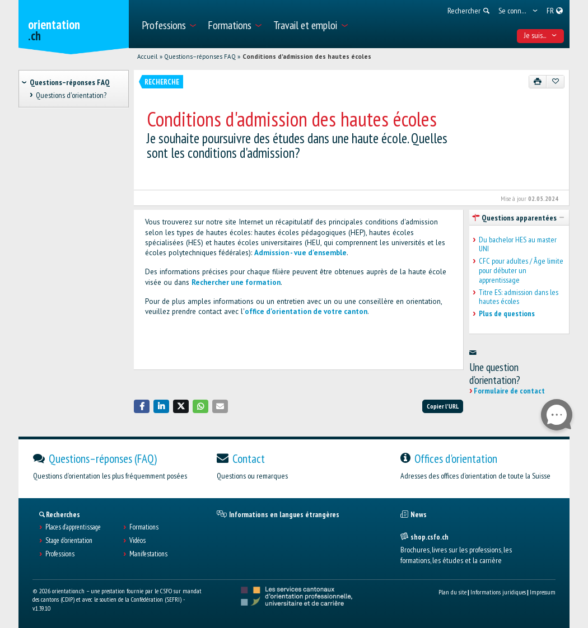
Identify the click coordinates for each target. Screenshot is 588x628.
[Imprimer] (538, 82)
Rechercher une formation (236, 282)
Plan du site (452, 592)
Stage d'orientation (68, 540)
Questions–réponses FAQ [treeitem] (70, 82)
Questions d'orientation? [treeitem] (71, 95)
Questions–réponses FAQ (200, 56)
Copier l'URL (443, 406)
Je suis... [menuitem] (540, 35)
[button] (142, 406)
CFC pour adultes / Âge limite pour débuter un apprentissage (521, 270)
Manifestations (148, 554)
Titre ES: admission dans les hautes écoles (518, 297)
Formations (143, 527)
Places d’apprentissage (73, 527)
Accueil (147, 56)
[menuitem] (168, 24)
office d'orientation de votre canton (306, 311)
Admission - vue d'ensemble (300, 252)
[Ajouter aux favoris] (555, 82)
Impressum (543, 592)
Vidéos (137, 540)
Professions (59, 554)
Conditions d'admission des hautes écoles (306, 56)
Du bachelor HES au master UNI (518, 244)
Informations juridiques (498, 592)
